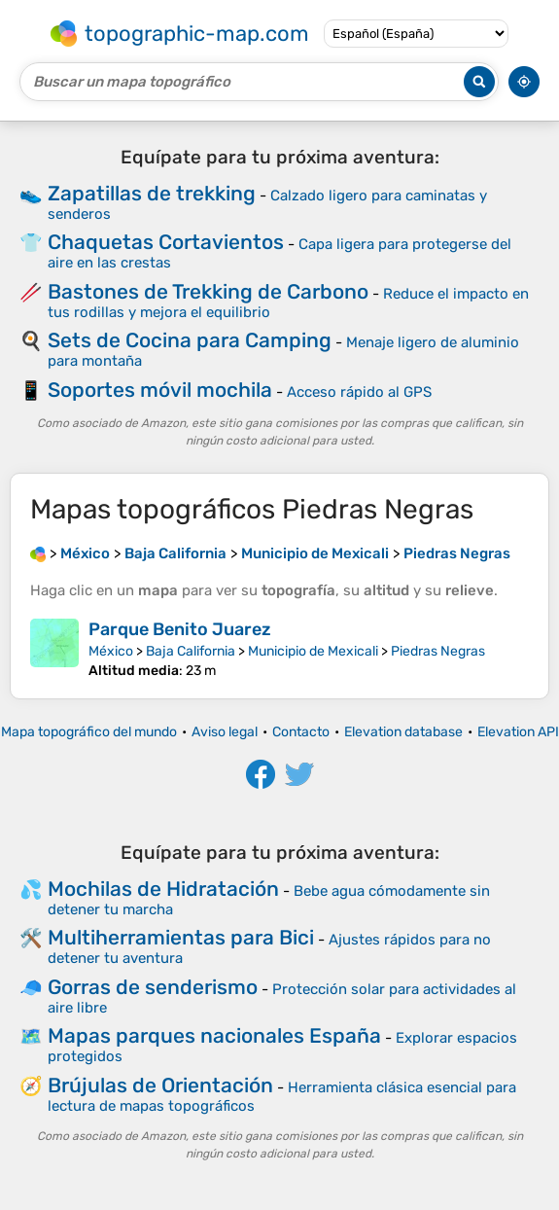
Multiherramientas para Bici (181, 937)
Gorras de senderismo (153, 987)
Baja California (190, 651)
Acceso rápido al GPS (359, 392)
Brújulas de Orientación (160, 1085)
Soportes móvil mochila (160, 389)
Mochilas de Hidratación (163, 888)
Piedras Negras (438, 651)
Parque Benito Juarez (179, 629)
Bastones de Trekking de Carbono (208, 291)
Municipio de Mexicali (313, 651)
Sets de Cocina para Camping (190, 340)
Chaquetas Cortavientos (166, 242)
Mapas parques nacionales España (214, 1035)
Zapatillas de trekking (152, 193)
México (110, 651)
